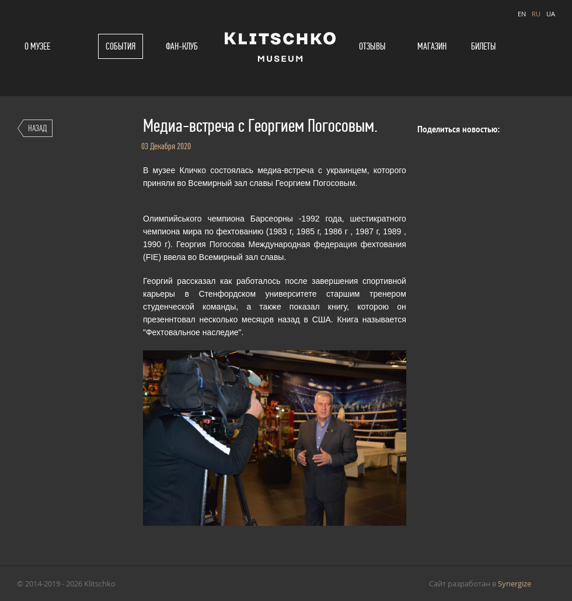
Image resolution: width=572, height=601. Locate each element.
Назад (37, 127)
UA (550, 13)
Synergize (514, 583)
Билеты (483, 46)
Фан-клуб (182, 46)
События (120, 46)
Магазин (432, 46)
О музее (37, 46)
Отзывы (372, 46)
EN (522, 13)
